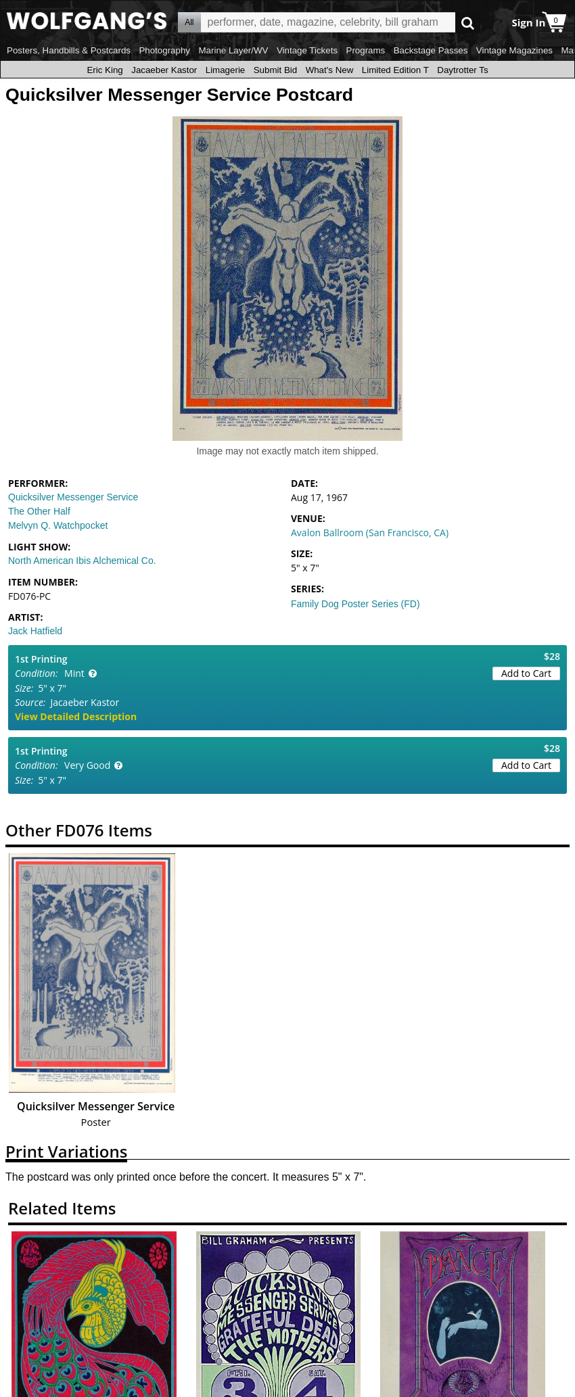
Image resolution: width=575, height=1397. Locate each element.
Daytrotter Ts (462, 70)
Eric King (104, 70)
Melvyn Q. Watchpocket (58, 525)
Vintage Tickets (307, 50)
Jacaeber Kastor (164, 70)
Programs (366, 50)
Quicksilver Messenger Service (73, 497)
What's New (330, 70)
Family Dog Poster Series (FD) (355, 603)
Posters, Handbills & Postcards (69, 50)
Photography (164, 50)
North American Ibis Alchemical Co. (82, 560)
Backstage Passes (431, 50)
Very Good (87, 765)
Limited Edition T (395, 70)
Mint (74, 673)
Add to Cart (526, 673)
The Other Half (39, 511)
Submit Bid (275, 70)
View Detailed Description (76, 716)
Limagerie (226, 70)
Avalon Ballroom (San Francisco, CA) (369, 532)
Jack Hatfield (35, 630)
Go (467, 22)
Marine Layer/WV (233, 50)
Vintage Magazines (514, 50)
